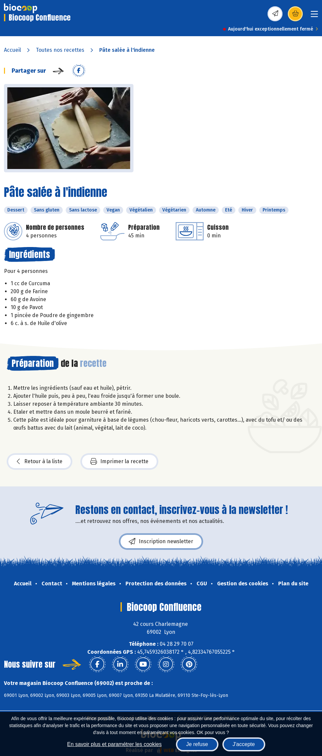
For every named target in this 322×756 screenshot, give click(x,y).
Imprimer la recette (119, 461)
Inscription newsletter (161, 541)
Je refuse (197, 744)
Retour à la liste (39, 461)
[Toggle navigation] (314, 16)
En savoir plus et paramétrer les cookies (114, 744)
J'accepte (244, 744)
